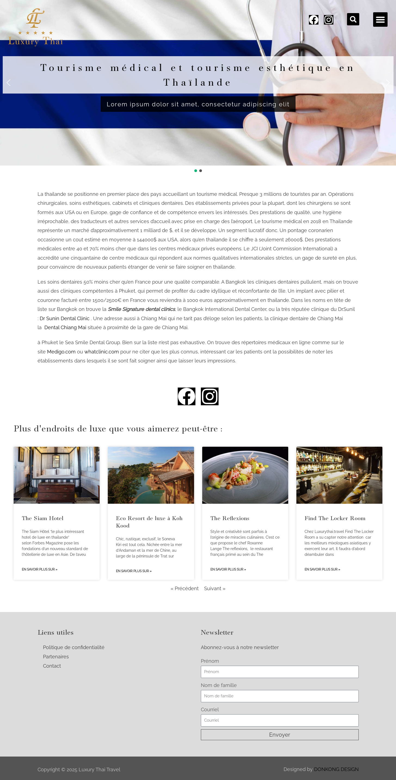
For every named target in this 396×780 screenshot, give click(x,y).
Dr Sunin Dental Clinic (65, 318)
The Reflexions (229, 518)
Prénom (210, 661)
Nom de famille (219, 685)
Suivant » (214, 588)
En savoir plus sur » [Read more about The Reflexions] (228, 569)
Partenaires (56, 656)
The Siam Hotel (42, 518)
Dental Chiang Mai (65, 327)
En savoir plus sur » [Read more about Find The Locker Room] (322, 569)
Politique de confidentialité (74, 647)
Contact (52, 666)
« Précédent (185, 588)
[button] (353, 19)
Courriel (210, 709)
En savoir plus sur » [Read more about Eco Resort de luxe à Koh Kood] (134, 571)
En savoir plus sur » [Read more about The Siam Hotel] (39, 569)
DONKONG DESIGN (336, 769)
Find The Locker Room (335, 518)
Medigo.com (61, 352)
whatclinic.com (101, 352)
